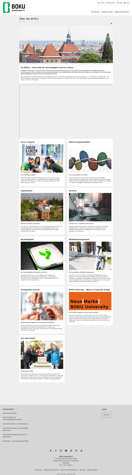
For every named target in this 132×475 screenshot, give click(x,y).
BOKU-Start (22, 21)
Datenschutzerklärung (51, 470)
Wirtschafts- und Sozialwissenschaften (16, 441)
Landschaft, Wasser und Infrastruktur (15, 424)
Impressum (38, 470)
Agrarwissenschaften (10, 413)
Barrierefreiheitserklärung (69, 470)
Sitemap (82, 470)
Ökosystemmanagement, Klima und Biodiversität (15, 436)
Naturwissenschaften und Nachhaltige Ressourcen (15, 429)
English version (92, 470)
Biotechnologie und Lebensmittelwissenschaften (12, 418)
